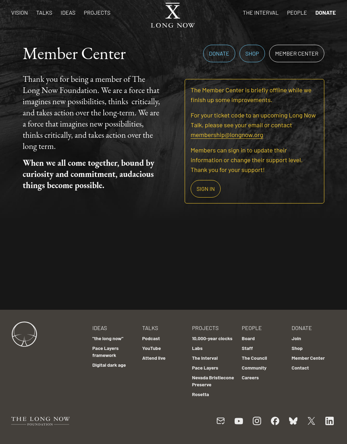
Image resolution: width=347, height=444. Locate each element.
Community (254, 368)
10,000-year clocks (212, 338)
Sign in (206, 188)
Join (296, 338)
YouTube (151, 348)
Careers (250, 377)
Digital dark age (109, 365)
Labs (197, 348)
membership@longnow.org (227, 134)
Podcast (151, 338)
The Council (254, 358)
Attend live (153, 358)
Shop (252, 53)
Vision (19, 12)
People (297, 12)
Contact (300, 368)
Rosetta (200, 394)
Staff (247, 348)
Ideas (68, 12)
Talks (44, 12)
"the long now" (107, 338)
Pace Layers (205, 368)
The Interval (261, 12)
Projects (97, 12)
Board (248, 338)
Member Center (296, 53)
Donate (325, 12)
